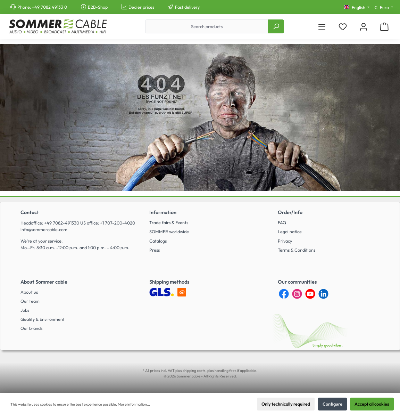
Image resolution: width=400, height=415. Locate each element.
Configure (332, 404)
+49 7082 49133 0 (49, 7)
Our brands (31, 328)
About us (29, 292)
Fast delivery (187, 7)
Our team (30, 301)
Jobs (24, 310)
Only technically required (285, 404)
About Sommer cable (43, 282)
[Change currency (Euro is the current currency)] (383, 7)
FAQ (282, 222)
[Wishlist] (342, 26)
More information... (134, 404)
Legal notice (290, 231)
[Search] (276, 26)
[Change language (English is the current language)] (356, 7)
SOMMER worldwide (169, 231)
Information (162, 212)
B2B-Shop (98, 7)
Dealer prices (141, 7)
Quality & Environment (42, 319)
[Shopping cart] (384, 26)
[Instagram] (297, 294)
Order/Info (290, 212)
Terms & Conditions (296, 250)
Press (154, 250)
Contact (29, 212)
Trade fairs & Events (168, 222)
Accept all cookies (372, 404)
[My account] (363, 26)
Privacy (285, 241)
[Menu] (322, 26)
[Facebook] (284, 294)
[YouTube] (310, 294)
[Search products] (206, 26)
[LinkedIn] (323, 294)
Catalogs (158, 241)
